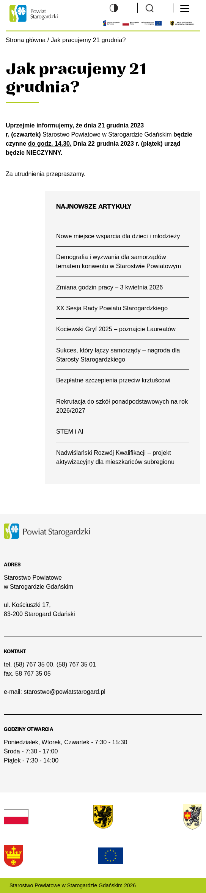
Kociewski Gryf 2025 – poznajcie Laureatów (116, 328)
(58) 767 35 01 (76, 664)
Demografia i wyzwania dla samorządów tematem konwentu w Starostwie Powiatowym (118, 261)
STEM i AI (69, 431)
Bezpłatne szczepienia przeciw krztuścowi (113, 380)
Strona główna (26, 39)
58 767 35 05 (32, 673)
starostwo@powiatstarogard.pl (64, 692)
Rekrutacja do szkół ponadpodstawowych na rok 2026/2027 (122, 406)
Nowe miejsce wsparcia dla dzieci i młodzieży (118, 236)
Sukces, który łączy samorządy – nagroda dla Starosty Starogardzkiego (118, 355)
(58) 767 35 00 (33, 664)
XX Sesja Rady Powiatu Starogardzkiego (112, 308)
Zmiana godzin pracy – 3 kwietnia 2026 (109, 287)
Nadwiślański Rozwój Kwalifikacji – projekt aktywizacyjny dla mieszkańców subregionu (115, 457)
